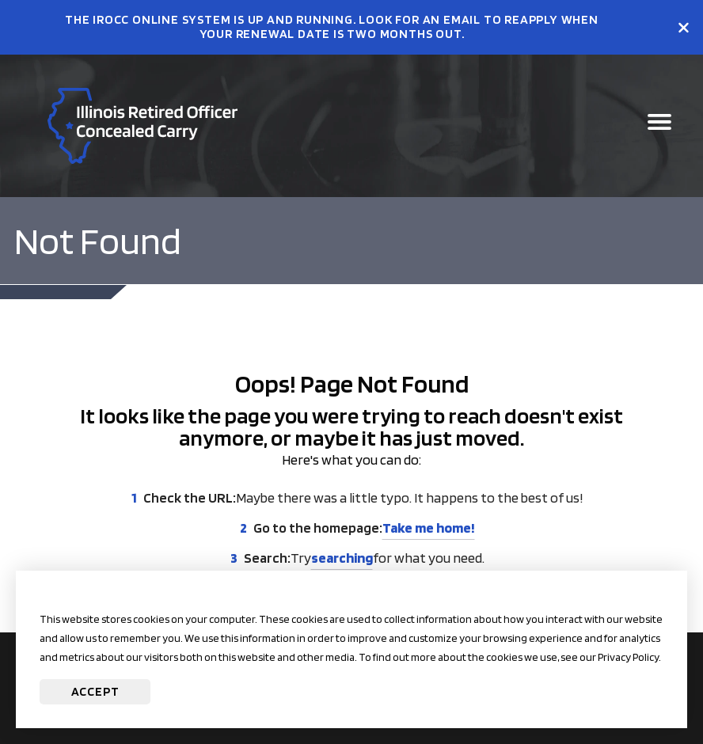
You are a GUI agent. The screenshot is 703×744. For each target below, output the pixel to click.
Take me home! (428, 527)
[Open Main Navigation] (659, 126)
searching (342, 557)
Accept (95, 691)
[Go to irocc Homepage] (143, 126)
